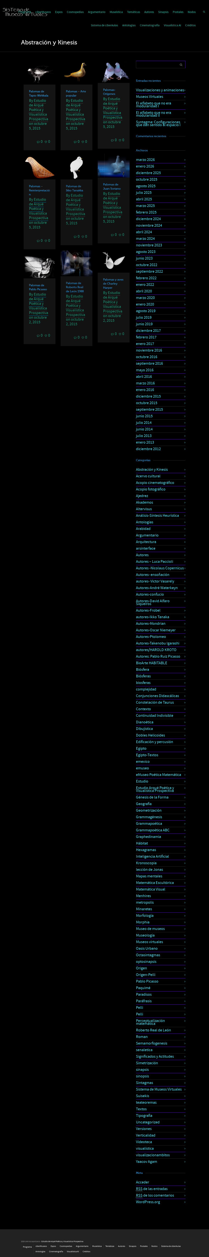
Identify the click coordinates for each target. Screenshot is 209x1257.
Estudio (142, 781)
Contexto (143, 709)
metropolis (145, 902)
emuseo (142, 768)
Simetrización (147, 1063)
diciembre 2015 (148, 396)
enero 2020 (145, 304)
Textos (141, 1109)
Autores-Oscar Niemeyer (156, 630)
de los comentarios (155, 1195)
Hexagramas (146, 850)
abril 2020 (144, 291)
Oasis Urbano (147, 948)
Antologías (129, 25)
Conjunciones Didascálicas (157, 695)
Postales (178, 12)
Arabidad (143, 528)
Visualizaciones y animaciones (160, 90)
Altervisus (144, 509)
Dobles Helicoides (150, 735)
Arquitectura (146, 541)
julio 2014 (144, 422)
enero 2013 (145, 442)
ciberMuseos (41, 1246)
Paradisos (144, 994)
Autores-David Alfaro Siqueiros (153, 602)
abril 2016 (144, 376)
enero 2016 (145, 389)
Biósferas (143, 676)
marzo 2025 (145, 205)
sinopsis (142, 1076)
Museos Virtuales (149, 96)
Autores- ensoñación (152, 574)
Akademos (144, 502)
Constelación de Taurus (155, 702)
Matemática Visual (150, 889)
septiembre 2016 (149, 363)
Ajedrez (142, 495)
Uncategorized (148, 1122)
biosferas (143, 682)
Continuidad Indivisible (154, 715)
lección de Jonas (149, 869)
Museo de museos (150, 928)
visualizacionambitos (153, 1155)
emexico (143, 761)
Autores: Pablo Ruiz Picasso (158, 656)
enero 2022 (145, 284)
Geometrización (149, 810)
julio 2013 (144, 435)
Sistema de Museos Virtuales (159, 1089)
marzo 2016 (145, 383)
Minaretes (144, 909)
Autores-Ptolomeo (151, 636)
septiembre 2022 (149, 271)
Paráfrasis (144, 1001)
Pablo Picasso (147, 981)
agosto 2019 (146, 311)
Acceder (142, 1182)
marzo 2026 (145, 159)
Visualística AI (172, 25)
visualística (145, 1148)
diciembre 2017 (148, 330)
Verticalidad (145, 1135)
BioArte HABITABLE (151, 663)
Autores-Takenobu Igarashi (157, 643)
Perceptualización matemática (150, 1022)
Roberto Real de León (153, 1030)
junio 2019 (144, 324)
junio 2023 (144, 258)
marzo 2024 (145, 238)
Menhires (143, 896)
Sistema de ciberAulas (104, 25)
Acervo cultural (148, 476)
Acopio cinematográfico (155, 482)
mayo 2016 (145, 370)
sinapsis (142, 1069)
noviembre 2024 (149, 225)
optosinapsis (146, 961)
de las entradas (152, 1189)
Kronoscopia (146, 863)
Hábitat (142, 843)
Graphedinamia (148, 836)
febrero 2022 (146, 278)
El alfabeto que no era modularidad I (153, 105)
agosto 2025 (146, 186)
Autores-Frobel (148, 610)
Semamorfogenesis (151, 1043)
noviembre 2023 (149, 245)
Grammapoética (149, 823)
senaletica (144, 1050)
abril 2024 (144, 232)
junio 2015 (144, 416)
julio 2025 (144, 192)
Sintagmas (144, 1082)
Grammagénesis (149, 817)
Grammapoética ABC (153, 830)
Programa (27, 1247)
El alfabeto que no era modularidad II (153, 114)
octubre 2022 (146, 265)
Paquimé (143, 988)
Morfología (145, 915)
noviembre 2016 (149, 350)
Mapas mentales (149, 876)
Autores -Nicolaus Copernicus (160, 568)
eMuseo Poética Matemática (158, 774)
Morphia (142, 922)
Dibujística (144, 728)
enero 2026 (145, 166)
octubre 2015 (146, 403)
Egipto (141, 748)
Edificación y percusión (154, 742)
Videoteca (144, 1142)
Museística (116, 12)
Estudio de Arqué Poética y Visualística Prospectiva (38, 110)
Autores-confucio (150, 594)
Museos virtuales (149, 942)
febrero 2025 (146, 212)
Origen (141, 968)
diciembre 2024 (148, 219)
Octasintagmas (148, 955)
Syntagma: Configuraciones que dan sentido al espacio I (158, 124)
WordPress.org (148, 1202)
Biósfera (142, 669)
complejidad (146, 689)
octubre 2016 (146, 357)
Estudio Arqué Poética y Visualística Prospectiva (155, 789)
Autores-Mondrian (150, 623)
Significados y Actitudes (155, 1056)
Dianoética (144, 722)
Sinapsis (163, 12)
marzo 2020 (145, 297)
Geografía (144, 803)
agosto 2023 (146, 251)
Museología (145, 935)
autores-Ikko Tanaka (152, 617)
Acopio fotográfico (150, 489)
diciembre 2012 (148, 449)
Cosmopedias (75, 12)
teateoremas (146, 1102)
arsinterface (145, 548)
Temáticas (133, 12)
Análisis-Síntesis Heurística (157, 515)
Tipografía (144, 1115)
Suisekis (142, 1096)
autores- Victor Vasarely (155, 581)
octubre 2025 (146, 179)
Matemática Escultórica (155, 882)
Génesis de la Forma (152, 797)
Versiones (144, 1128)
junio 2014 (144, 429)
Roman (142, 1036)
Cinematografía (150, 25)
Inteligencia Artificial (152, 856)
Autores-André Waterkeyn (157, 587)
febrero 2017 (146, 337)
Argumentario (96, 12)
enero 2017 (145, 343)
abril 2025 (144, 199)
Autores (149, 12)
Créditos (190, 25)
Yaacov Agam (146, 1161)
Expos (59, 12)
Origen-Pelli (145, 974)
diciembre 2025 (148, 173)
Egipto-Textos (147, 755)
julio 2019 (144, 317)
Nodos (192, 12)
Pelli (139, 1007)
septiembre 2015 (149, 409)
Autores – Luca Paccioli (154, 561)
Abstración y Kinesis (152, 469)
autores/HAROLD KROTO (156, 649)
